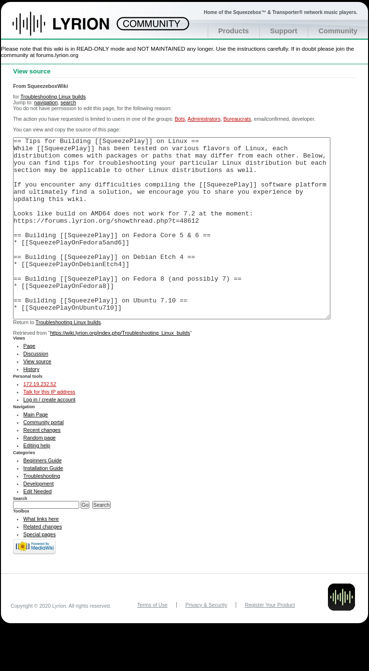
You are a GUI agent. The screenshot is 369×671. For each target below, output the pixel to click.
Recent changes (41, 466)
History (31, 405)
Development (38, 520)
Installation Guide (43, 504)
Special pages (39, 570)
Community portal (43, 458)
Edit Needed (37, 527)
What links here (40, 555)
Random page (39, 474)
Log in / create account (49, 436)
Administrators (203, 119)
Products (233, 31)
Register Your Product (270, 641)
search (68, 102)
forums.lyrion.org (57, 55)
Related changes (42, 563)
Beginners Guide (42, 497)
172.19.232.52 (39, 420)
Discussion (35, 390)
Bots (180, 119)
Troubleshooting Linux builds (52, 97)
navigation (46, 102)
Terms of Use (152, 641)
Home (71, 28)
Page (29, 382)
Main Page (35, 451)
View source (37, 397)
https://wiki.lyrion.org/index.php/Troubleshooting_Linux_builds (120, 369)
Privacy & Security (206, 641)
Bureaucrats (237, 119)
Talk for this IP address (49, 428)
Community (337, 31)
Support (283, 31)
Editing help (36, 482)
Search (20, 534)
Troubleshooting (41, 512)
